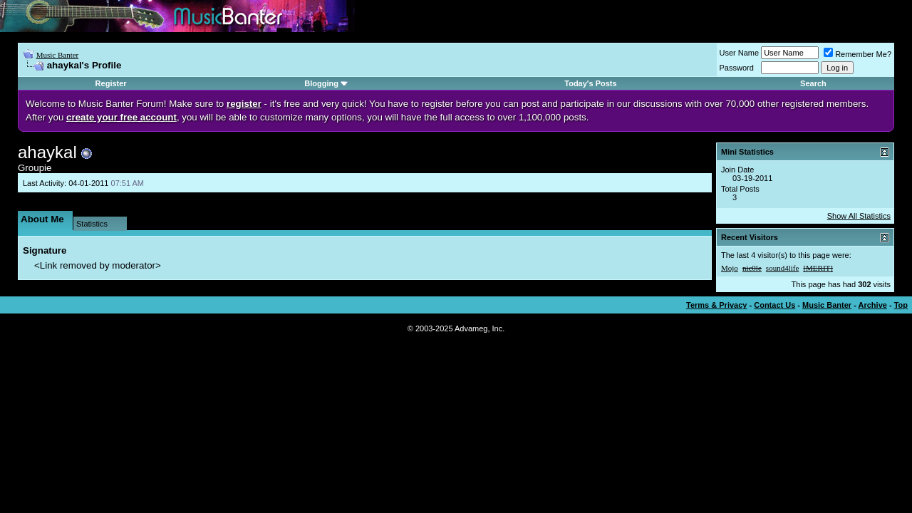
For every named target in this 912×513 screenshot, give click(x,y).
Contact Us (774, 305)
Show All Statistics (859, 216)
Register (111, 83)
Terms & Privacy (716, 305)
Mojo (729, 268)
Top (901, 305)
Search (813, 83)
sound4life (782, 268)
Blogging (321, 83)
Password (737, 67)
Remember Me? (857, 54)
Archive (873, 305)
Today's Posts (590, 83)
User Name (740, 52)
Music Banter (57, 55)
